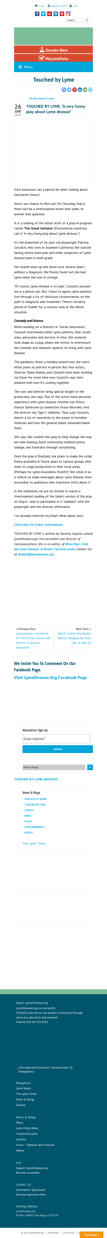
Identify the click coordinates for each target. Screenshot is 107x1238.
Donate (21, 1105)
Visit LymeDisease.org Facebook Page (50, 677)
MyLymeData (53, 58)
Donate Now (53, 50)
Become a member (28, 1172)
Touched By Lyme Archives (36, 779)
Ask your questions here (31, 1194)
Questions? (39, 1190)
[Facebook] (64, 89)
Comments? (23, 1190)
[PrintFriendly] (90, 89)
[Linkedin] (80, 89)
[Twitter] (69, 89)
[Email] (85, 89)
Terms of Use (69, 1232)
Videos (28, 832)
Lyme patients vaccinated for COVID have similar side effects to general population (33, 640)
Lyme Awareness (34, 827)
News (27, 816)
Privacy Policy (53, 1232)
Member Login (58, 6)
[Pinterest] (74, 89)
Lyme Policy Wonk (35, 799)
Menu (25, 66)
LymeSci (29, 810)
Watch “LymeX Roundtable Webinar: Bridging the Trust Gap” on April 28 (74, 638)
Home (42, 6)
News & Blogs (25, 1099)
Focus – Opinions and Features (35, 1145)
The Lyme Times (34, 843)
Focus (28, 821)
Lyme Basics (23, 1088)
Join (75, 6)
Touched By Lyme (34, 804)
